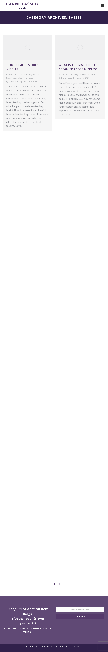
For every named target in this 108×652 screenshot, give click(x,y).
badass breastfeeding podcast (26, 74)
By (14, 81)
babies (9, 74)
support (31, 78)
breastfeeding (12, 78)
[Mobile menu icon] (102, 5)
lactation (23, 78)
